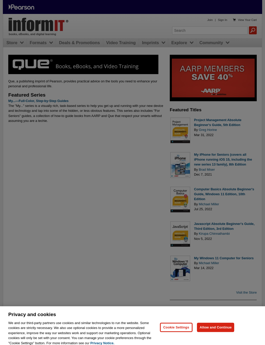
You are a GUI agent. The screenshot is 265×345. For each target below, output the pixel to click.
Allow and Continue (216, 332)
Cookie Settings (176, 332)
